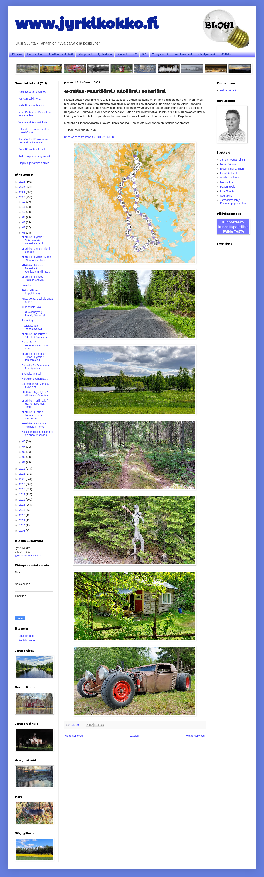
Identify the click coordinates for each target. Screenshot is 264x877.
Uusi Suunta (227, 191)
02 (24, 456)
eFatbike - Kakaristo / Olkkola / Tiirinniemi (34, 335)
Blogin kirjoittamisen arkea (34, 163)
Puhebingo (28, 320)
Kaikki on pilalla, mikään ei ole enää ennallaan (37, 433)
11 (24, 206)
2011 (22, 520)
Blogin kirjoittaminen (232, 168)
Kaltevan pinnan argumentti (35, 156)
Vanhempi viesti (195, 735)
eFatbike (226, 54)
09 (24, 217)
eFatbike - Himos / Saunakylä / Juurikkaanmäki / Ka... (36, 268)
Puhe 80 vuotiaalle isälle (33, 149)
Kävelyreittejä (206, 54)
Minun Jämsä (228, 164)
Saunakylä (226, 195)
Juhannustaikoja (31, 306)
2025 (22, 186)
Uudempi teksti (74, 735)
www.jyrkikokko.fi (86, 22)
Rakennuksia (227, 186)
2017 (22, 494)
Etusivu (17, 54)
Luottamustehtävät (61, 54)
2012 (22, 515)
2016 (22, 499)
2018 (22, 489)
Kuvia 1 (122, 54)
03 (24, 451)
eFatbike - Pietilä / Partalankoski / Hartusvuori (32, 415)
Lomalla (26, 285)
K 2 (135, 54)
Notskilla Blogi (27, 635)
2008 (22, 530)
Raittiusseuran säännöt (32, 91)
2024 (22, 192)
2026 (22, 181)
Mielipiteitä (85, 54)
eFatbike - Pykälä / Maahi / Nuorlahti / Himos (37, 258)
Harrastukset (35, 54)
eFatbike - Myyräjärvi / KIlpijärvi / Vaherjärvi (35, 394)
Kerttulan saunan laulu (35, 378)
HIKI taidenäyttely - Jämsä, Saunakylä (34, 314)
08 (24, 222)
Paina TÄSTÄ (228, 90)
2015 (22, 504)
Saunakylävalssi (31, 373)
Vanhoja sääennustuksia (33, 122)
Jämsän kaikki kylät (30, 98)
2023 (22, 197)
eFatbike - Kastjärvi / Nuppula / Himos (34, 425)
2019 (22, 484)
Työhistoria (105, 54)
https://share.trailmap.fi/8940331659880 (89, 136)
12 (24, 201)
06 (24, 232)
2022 (22, 468)
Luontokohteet (183, 54)
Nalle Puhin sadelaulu (31, 105)
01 (24, 462)
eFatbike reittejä (229, 177)
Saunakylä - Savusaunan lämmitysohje (36, 367)
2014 (22, 509)
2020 (22, 479)
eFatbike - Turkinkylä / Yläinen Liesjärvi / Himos (35, 404)
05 (24, 441)
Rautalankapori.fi (28, 640)
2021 (22, 473)
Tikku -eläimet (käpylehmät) (31, 292)
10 (24, 211)
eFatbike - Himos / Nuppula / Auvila (33, 278)
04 (24, 446)
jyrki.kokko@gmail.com (28, 555)
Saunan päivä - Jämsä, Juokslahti (35, 385)
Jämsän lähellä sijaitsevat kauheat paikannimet (34, 141)
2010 (22, 525)
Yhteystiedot (160, 54)
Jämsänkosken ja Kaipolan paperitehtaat (233, 202)
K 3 (144, 54)
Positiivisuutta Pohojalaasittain (32, 327)
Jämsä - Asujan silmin (233, 159)
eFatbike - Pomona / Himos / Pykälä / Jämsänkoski (34, 357)
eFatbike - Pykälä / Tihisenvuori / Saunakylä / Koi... (33, 240)
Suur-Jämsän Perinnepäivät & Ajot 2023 (35, 345)
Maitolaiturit (227, 182)
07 (24, 227)
